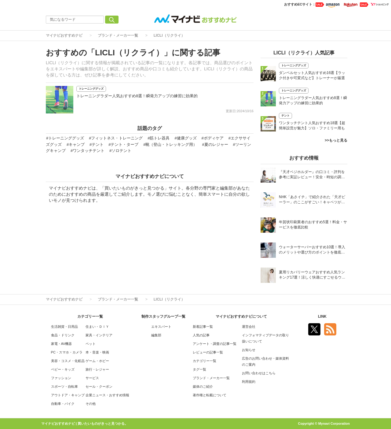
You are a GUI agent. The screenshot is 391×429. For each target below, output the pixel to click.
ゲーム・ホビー (97, 361)
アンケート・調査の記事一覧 (214, 344)
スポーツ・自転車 (64, 386)
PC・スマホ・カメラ (66, 352)
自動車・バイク (63, 403)
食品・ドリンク (63, 335)
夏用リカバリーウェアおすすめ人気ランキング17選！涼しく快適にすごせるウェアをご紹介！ (312, 275)
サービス (92, 378)
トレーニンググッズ (91, 88)
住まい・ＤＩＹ (97, 326)
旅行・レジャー (97, 369)
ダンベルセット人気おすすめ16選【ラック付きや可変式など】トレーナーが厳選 (312, 75)
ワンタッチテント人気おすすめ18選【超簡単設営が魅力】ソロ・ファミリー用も (312, 125)
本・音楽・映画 (97, 352)
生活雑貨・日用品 (64, 326)
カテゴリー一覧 (204, 361)
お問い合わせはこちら (259, 373)
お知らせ (248, 350)
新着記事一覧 (203, 326)
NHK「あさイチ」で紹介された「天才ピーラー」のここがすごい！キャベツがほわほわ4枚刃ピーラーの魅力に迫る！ (312, 200)
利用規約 (248, 381)
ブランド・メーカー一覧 (118, 35)
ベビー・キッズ (63, 369)
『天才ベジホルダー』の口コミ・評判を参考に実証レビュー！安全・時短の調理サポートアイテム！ (312, 175)
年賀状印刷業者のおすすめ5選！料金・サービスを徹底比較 (313, 224)
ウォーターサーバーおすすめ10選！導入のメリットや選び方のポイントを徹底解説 (312, 250)
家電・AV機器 (61, 344)
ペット (91, 344)
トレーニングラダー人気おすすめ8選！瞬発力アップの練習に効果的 (137, 96)
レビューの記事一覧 (208, 352)
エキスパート (161, 326)
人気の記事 (201, 335)
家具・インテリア (99, 335)
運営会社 (248, 326)
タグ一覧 (199, 369)
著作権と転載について (209, 395)
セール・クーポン (99, 386)
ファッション (61, 378)
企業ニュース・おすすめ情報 (107, 395)
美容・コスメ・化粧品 (68, 361)
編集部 (156, 335)
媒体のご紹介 (203, 386)
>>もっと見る (336, 140)
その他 (91, 403)
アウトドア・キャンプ (68, 395)
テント (285, 115)
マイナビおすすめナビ (64, 35)
